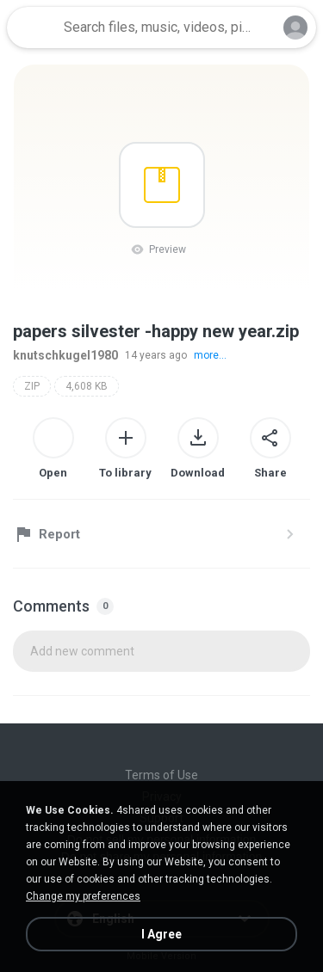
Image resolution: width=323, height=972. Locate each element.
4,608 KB (86, 386)
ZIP (32, 386)
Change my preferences (83, 896)
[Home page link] (32, 27)
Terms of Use (161, 775)
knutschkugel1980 (65, 355)
